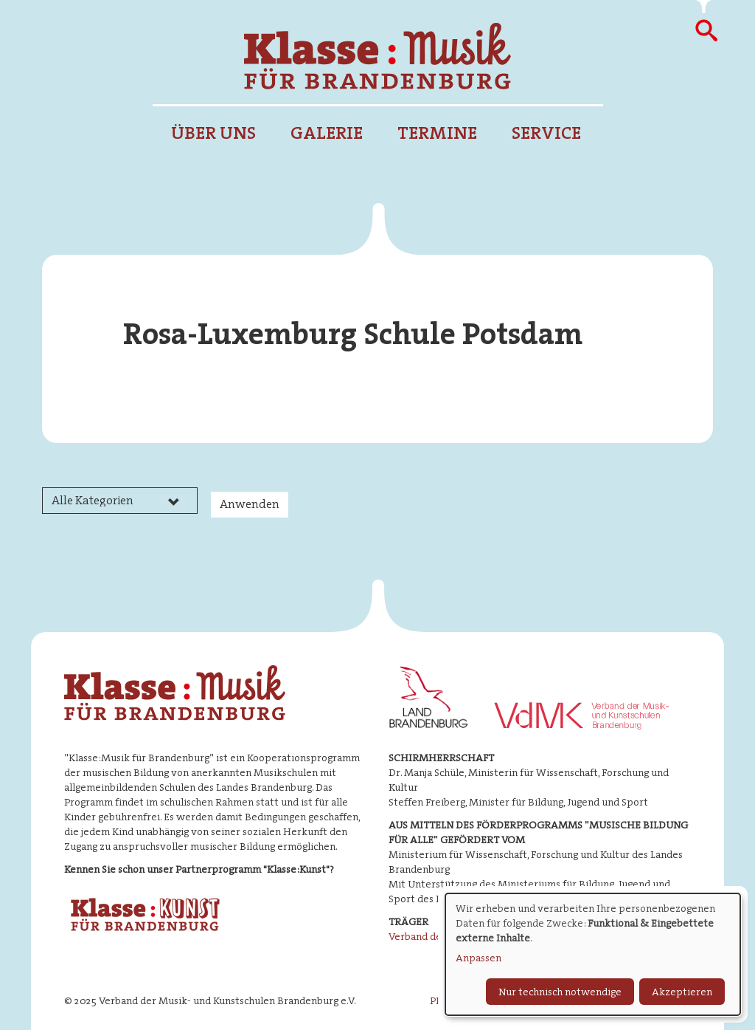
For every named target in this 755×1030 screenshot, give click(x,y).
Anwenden (249, 504)
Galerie (326, 133)
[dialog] (592, 954)
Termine (437, 133)
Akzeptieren (682, 991)
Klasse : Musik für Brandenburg (377, 56)
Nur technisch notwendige (560, 991)
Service (546, 133)
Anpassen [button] (478, 957)
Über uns (213, 133)
